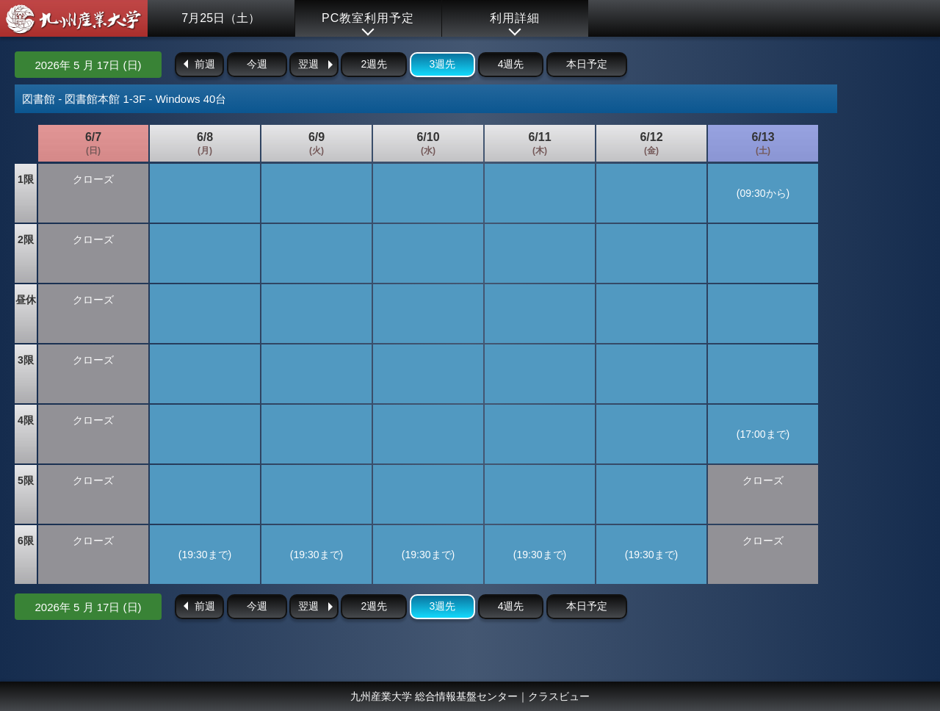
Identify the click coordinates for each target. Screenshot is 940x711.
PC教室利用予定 (368, 18)
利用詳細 (515, 18)
